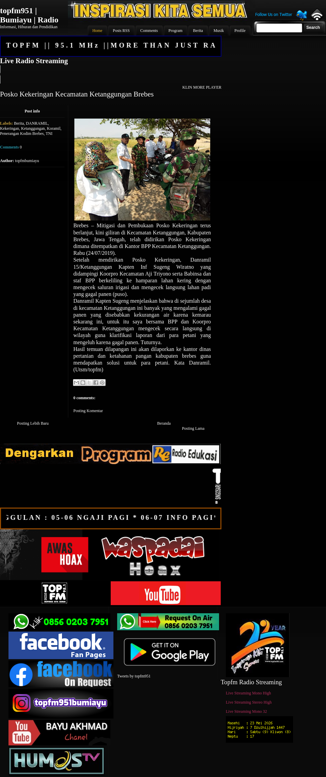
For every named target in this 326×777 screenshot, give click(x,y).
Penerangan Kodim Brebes (22, 133)
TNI (49, 133)
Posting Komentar (88, 410)
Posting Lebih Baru (33, 423)
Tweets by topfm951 (133, 676)
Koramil (53, 128)
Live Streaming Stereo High (249, 702)
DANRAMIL (37, 123)
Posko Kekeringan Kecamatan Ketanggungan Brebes (76, 94)
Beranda (164, 423)
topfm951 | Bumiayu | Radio (29, 15)
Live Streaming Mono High (248, 693)
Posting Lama (193, 428)
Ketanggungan (33, 128)
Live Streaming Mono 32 (246, 711)
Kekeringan (9, 128)
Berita (19, 123)
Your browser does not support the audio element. (110, 74)
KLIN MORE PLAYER (201, 87)
